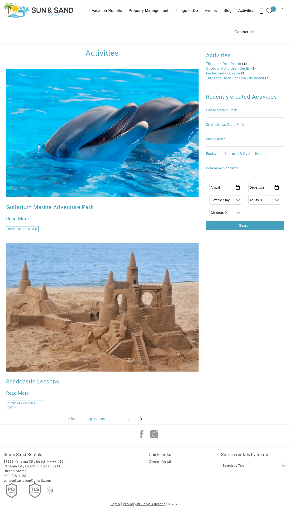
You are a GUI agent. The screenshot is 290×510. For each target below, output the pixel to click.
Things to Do (186, 11)
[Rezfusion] (50, 490)
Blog (227, 11)
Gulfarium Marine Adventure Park (50, 207)
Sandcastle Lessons (32, 381)
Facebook (141, 434)
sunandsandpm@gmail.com (27, 480)
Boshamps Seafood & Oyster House (236, 153)
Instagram (154, 434)
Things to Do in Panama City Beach (235, 78)
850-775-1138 (15, 475)
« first (73, 419)
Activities (246, 11)
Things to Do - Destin (22, 229)
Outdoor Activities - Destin (22, 405)
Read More (17, 218)
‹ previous (96, 419)
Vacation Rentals (107, 11)
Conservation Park (221, 110)
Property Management (148, 11)
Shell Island (216, 139)
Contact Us (244, 32)
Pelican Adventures (222, 168)
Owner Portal (160, 461)
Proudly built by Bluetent (144, 504)
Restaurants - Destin (223, 73)
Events (210, 11)
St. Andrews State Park (225, 124)
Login (115, 504)
